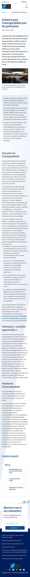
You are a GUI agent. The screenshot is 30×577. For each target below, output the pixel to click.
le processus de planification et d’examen (14, 318)
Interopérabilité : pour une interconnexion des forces (15, 470)
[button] (25, 2)
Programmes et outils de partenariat (16, 488)
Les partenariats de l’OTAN (14, 480)
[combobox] (25, 2)
